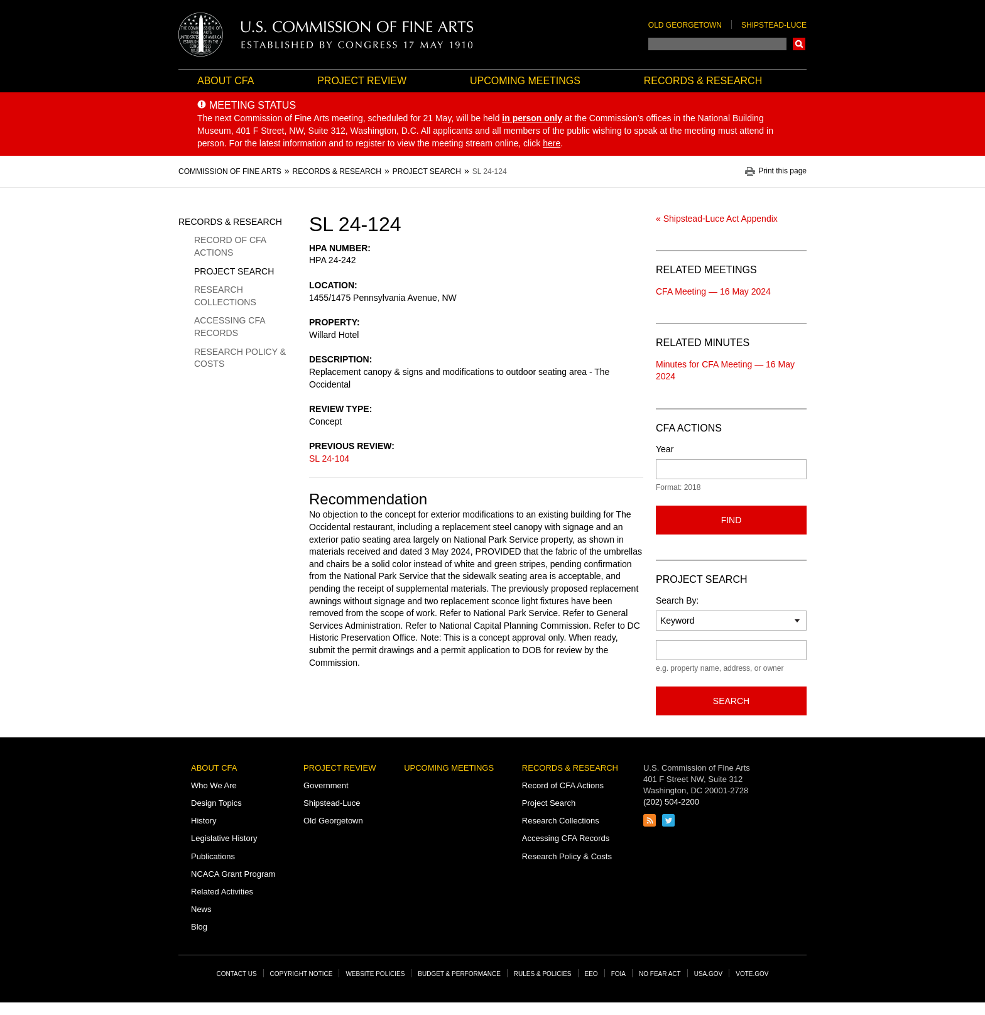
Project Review (361, 80)
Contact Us (237, 973)
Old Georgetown (685, 25)
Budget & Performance (459, 973)
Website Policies (375, 973)
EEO (591, 973)
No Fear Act (660, 973)
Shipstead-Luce (774, 25)
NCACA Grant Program (233, 874)
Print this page (782, 171)
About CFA (225, 80)
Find (731, 520)
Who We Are (214, 785)
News (201, 909)
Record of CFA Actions (230, 246)
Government (326, 785)
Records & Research (703, 80)
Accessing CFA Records (229, 326)
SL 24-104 (329, 458)
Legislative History (224, 838)
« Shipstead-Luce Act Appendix (717, 219)
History (203, 820)
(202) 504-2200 (671, 801)
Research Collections (225, 296)
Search (799, 44)
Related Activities (222, 891)
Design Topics (216, 803)
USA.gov (708, 973)
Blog (199, 926)
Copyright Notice (301, 973)
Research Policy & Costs (240, 358)
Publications (213, 856)
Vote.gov (752, 973)
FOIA (618, 973)
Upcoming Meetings (525, 80)
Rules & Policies (543, 973)
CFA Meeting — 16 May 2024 (713, 291)
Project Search (234, 271)
